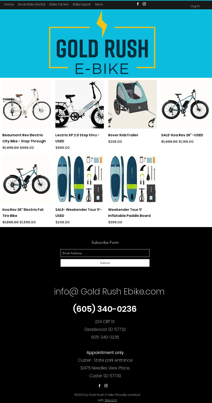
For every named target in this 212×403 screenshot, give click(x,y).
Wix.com (111, 400)
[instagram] (106, 386)
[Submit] (105, 263)
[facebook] (99, 386)
